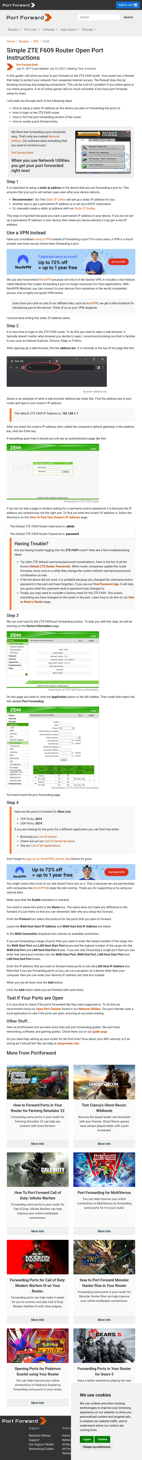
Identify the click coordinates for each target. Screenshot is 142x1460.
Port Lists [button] (31, 29)
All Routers (69, 1444)
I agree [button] (87, 1439)
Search (128, 17)
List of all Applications (45, 845)
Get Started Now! (22, 152)
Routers (24, 41)
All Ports (67, 1449)
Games (66, 1453)
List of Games (47, 837)
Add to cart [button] (127, 5)
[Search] (99, 17)
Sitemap (67, 1428)
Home (11, 41)
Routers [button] (13, 29)
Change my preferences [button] (96, 1446)
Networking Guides (41, 1449)
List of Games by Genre (59, 841)
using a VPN (43, 239)
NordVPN (45, 279)
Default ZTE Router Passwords (50, 566)
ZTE (35, 41)
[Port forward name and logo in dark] (29, 17)
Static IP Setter (56, 199)
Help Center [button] (69, 29)
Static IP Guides (85, 208)
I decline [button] (102, 1439)
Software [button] (49, 29)
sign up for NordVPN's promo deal (48, 859)
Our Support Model (41, 1444)
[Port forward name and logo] (18, 4)
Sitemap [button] (88, 29)
